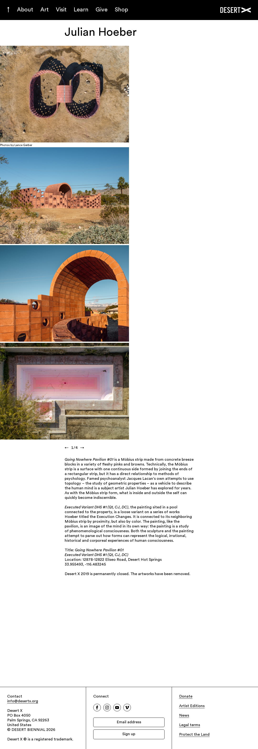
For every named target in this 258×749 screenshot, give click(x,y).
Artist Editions (192, 706)
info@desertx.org (22, 701)
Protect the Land (194, 735)
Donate (185, 696)
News (184, 716)
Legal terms (189, 725)
